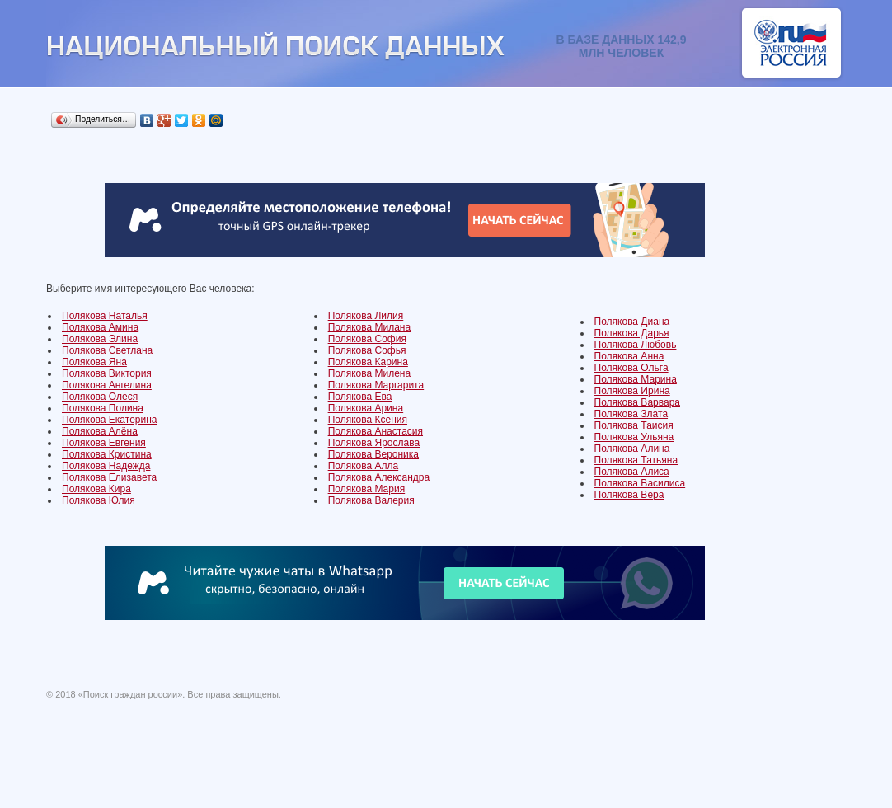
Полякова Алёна (100, 431)
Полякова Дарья (631, 333)
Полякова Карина (368, 362)
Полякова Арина (366, 408)
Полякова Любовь (635, 344)
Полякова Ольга (631, 367)
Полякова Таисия (634, 425)
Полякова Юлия (98, 500)
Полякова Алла (363, 466)
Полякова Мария (367, 489)
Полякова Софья (367, 350)
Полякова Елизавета (109, 477)
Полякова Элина (100, 339)
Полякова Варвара (637, 402)
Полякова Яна (94, 362)
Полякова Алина (632, 448)
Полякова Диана (632, 321)
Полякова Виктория (107, 373)
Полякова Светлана (107, 350)
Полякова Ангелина (107, 385)
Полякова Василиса (640, 483)
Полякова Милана (369, 327)
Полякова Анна (629, 356)
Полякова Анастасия (375, 431)
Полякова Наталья (105, 316)
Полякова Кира (96, 489)
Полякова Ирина (632, 391)
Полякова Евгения (104, 443)
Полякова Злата (631, 414)
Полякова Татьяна (636, 460)
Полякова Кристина (107, 454)
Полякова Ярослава (374, 443)
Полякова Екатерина (109, 419)
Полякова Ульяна (634, 437)
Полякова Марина (635, 379)
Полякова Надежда (106, 466)
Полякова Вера (629, 494)
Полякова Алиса (631, 471)
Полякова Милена (369, 373)
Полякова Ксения (367, 419)
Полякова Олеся (100, 396)
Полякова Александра (379, 477)
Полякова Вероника (373, 454)
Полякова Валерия (371, 500)
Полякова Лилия (366, 316)
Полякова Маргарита (376, 385)
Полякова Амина (100, 327)
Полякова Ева (360, 396)
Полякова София (367, 339)
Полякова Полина (102, 408)
